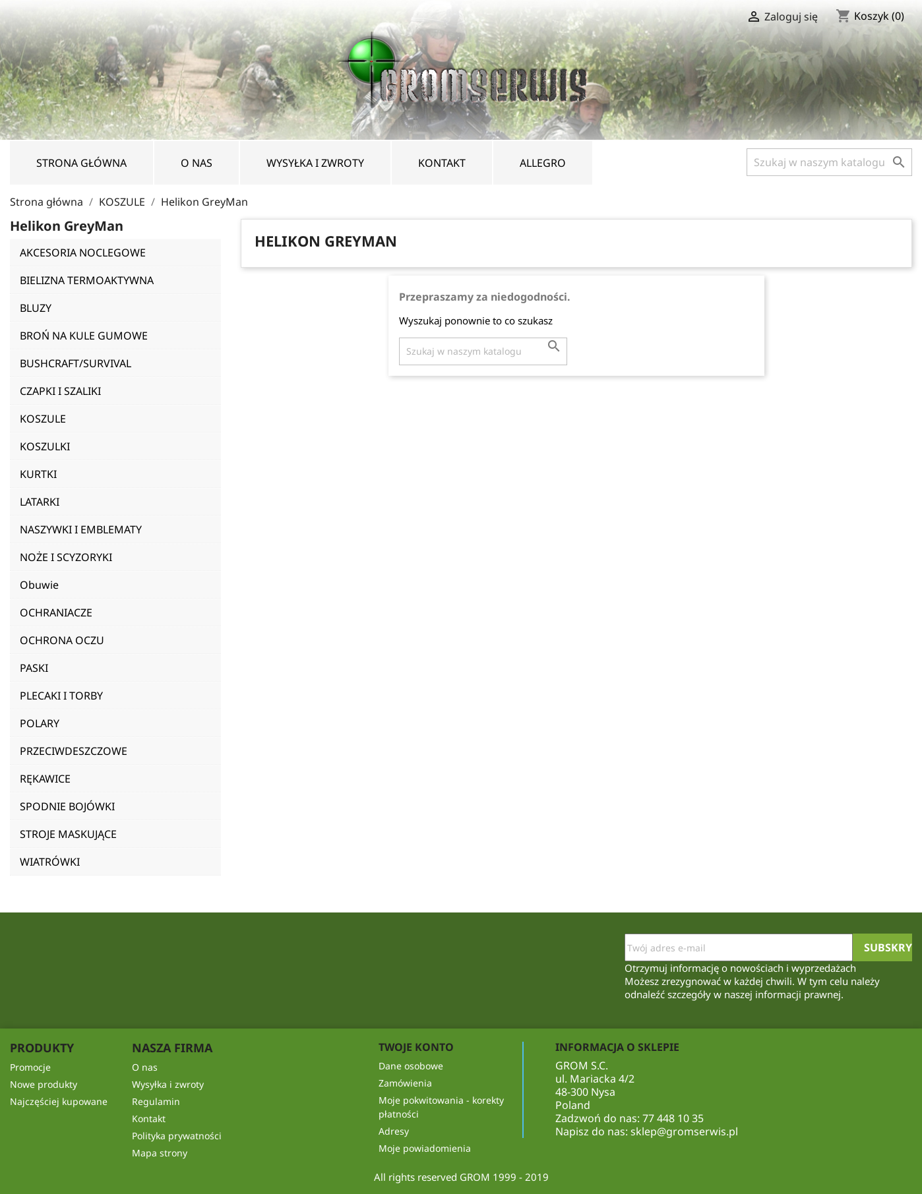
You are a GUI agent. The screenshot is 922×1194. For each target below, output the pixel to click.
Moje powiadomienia (425, 1148)
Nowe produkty (43, 1084)
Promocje (30, 1067)
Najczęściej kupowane (59, 1101)
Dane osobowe (411, 1066)
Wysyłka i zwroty (315, 163)
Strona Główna (81, 163)
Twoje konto (416, 1047)
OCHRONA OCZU (62, 640)
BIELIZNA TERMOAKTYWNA (87, 280)
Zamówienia (405, 1083)
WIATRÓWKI (50, 861)
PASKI (34, 668)
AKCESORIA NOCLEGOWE (83, 252)
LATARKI (39, 501)
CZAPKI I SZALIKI (60, 391)
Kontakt (442, 163)
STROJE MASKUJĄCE (68, 834)
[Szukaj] (829, 162)
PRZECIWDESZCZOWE (73, 751)
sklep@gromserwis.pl (684, 1131)
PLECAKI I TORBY (61, 695)
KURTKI (38, 474)
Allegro (543, 163)
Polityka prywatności (177, 1135)
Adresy (394, 1131)
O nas (196, 163)
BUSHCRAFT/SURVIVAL (75, 363)
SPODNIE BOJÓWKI (67, 806)
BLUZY (35, 308)
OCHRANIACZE (56, 612)
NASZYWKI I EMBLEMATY (81, 529)
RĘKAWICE (45, 778)
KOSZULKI (45, 446)
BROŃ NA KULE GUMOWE (84, 335)
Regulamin (156, 1101)
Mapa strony (159, 1153)
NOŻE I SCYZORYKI (66, 557)
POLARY (39, 723)
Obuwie (39, 585)
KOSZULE (43, 418)
